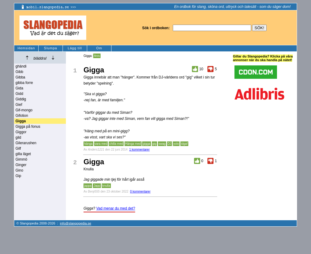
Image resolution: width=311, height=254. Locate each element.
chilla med (116, 143)
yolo (176, 143)
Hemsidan (26, 48)
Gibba (20, 77)
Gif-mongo (23, 110)
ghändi (20, 66)
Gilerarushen (25, 143)
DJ (169, 143)
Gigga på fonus (27, 126)
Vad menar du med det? (115, 208)
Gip (18, 176)
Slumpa (50, 48)
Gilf (18, 148)
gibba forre (24, 83)
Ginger (20, 165)
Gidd (19, 94)
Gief (18, 105)
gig (154, 143)
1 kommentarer (139, 149)
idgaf (184, 143)
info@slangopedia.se (75, 223)
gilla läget (23, 154)
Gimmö (21, 159)
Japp (97, 185)
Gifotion (21, 115)
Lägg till (75, 48)
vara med (101, 143)
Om (99, 48)
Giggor (20, 132)
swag (162, 143)
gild (18, 137)
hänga (88, 143)
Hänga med (133, 143)
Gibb (19, 72)
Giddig (20, 99)
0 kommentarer (140, 191)
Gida (19, 88)
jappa (87, 185)
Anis (97, 55)
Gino (19, 170)
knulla (106, 185)
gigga (146, 143)
